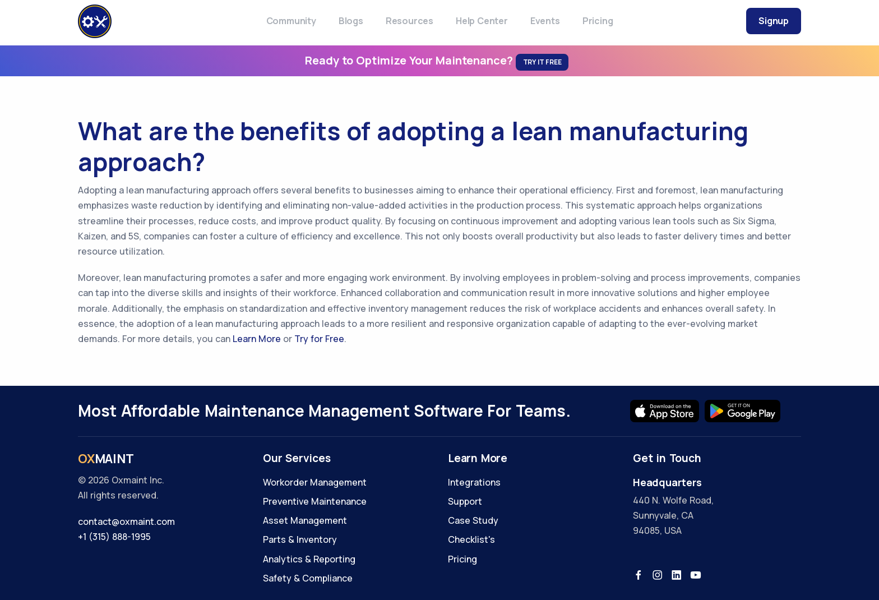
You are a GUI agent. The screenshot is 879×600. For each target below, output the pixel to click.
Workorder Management (315, 482)
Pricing (597, 21)
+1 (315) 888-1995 (114, 536)
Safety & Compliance (308, 578)
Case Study (473, 520)
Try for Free (319, 339)
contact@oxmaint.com (126, 521)
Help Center (482, 21)
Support (465, 501)
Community (291, 21)
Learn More (257, 339)
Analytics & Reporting (309, 559)
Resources (409, 21)
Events (545, 21)
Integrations (474, 482)
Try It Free (542, 62)
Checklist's (471, 539)
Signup (773, 21)
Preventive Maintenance (315, 501)
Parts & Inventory (300, 539)
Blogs (351, 21)
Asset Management (305, 520)
